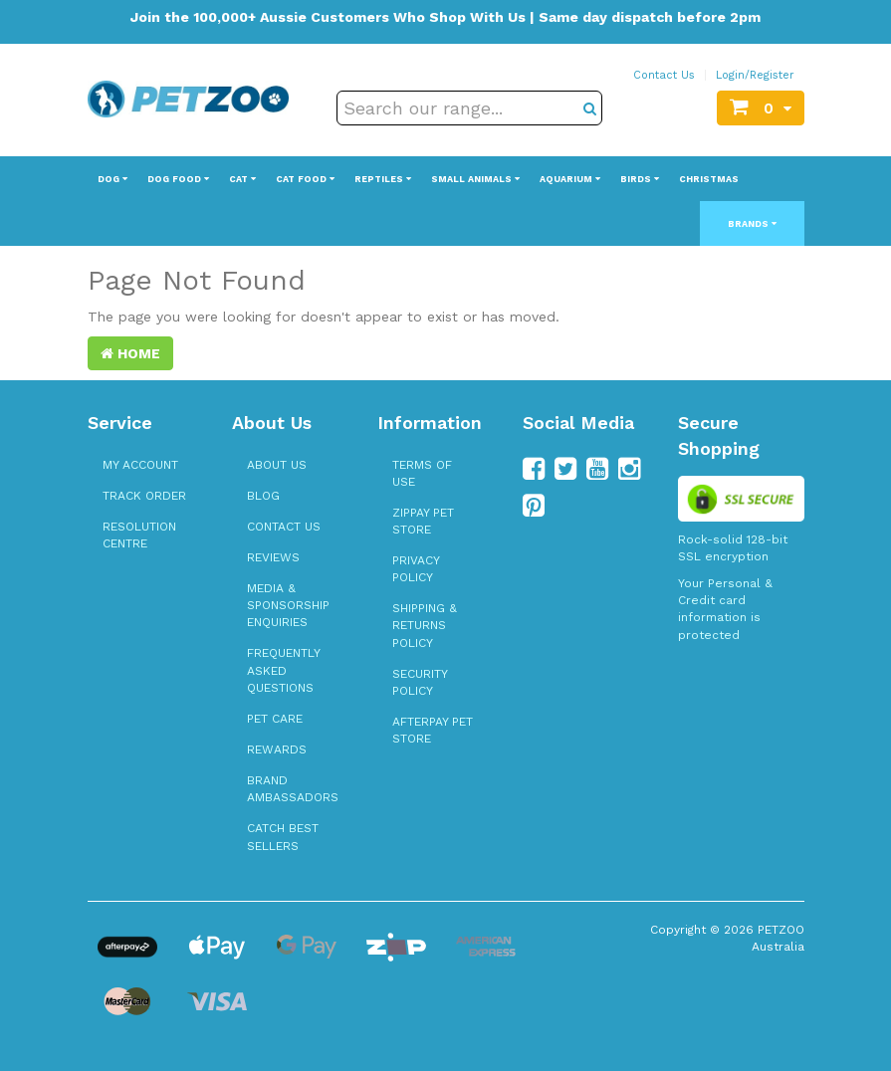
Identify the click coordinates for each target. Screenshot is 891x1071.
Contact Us (664, 75)
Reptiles (382, 179)
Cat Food (305, 179)
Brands (752, 224)
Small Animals (475, 179)
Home (130, 353)
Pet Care (275, 719)
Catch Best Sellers (283, 836)
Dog (112, 179)
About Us (277, 465)
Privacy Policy (415, 568)
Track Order (144, 496)
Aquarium (570, 179)
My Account (140, 465)
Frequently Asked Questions (283, 670)
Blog (263, 496)
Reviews (273, 557)
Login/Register (755, 75)
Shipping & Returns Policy (424, 625)
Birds (639, 179)
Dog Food (178, 179)
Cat (242, 179)
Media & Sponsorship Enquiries (288, 605)
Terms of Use (422, 473)
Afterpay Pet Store (432, 730)
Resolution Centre (139, 535)
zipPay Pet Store (423, 521)
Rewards (277, 749)
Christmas (709, 179)
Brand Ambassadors (292, 788)
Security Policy (419, 682)
